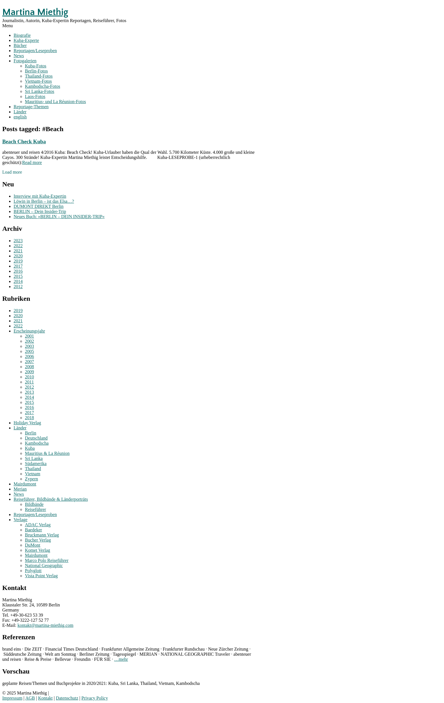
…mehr (121, 659)
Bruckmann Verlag (42, 534)
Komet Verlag (37, 550)
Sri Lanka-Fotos (39, 91)
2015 (18, 276)
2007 (29, 361)
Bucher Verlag (38, 540)
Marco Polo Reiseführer (47, 560)
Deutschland (36, 438)
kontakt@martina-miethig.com (45, 625)
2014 (18, 281)
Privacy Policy (94, 698)
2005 (29, 351)
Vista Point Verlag (41, 575)
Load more (12, 172)
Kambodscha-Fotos (42, 86)
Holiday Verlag (27, 422)
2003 (29, 346)
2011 (29, 382)
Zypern (31, 478)
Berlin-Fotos (36, 71)
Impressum (12, 698)
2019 (18, 261)
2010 (29, 376)
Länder (20, 111)
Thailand (33, 468)
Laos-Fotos (35, 96)
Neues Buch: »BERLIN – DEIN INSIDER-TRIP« (59, 216)
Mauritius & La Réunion (47, 453)
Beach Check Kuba (24, 141)
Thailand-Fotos (39, 76)
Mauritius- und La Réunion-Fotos (55, 101)
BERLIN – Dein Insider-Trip (40, 211)
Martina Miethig (35, 12)
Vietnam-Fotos (38, 81)
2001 (29, 336)
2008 (29, 366)
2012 (18, 286)
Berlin (30, 433)
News (19, 55)
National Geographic (44, 565)
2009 (29, 371)
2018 (29, 417)
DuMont (32, 545)
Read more (32, 162)
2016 (18, 271)
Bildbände (34, 504)
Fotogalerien (25, 60)
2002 (29, 341)
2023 (18, 240)
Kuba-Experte (26, 40)
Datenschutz (67, 698)
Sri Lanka (34, 458)
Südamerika (35, 463)
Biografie (22, 35)
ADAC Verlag (38, 524)
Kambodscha (37, 443)
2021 (18, 250)
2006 (29, 356)
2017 (18, 266)
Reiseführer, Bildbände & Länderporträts (51, 499)
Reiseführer (35, 509)
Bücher (20, 45)
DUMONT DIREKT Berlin (38, 206)
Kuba (30, 448)
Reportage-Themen (31, 106)
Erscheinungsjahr (29, 331)
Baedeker (33, 529)
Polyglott (33, 570)
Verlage (20, 519)
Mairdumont (25, 484)
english (20, 116)
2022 (18, 245)
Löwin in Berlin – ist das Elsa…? (44, 201)
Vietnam (32, 473)
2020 (18, 255)
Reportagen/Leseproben (35, 50)
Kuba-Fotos (35, 65)
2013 (29, 392)
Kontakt (45, 698)
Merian (20, 489)
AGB (30, 698)
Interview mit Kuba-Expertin (40, 196)
